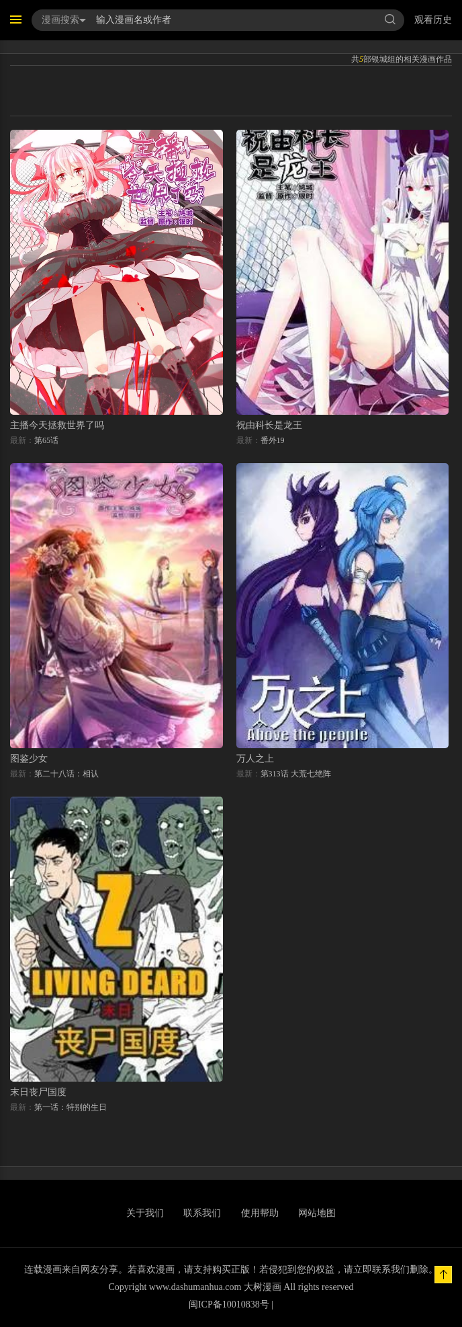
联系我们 (202, 1213)
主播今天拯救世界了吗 (57, 425)
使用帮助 (260, 1213)
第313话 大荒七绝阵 (296, 774)
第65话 (46, 440)
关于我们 (145, 1213)
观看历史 (433, 20)
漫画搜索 (64, 20)
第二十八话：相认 (66, 774)
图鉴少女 (29, 759)
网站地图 (317, 1213)
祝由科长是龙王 (269, 425)
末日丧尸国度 (38, 1092)
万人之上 (255, 759)
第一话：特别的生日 (70, 1107)
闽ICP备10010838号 (229, 1304)
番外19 (273, 440)
